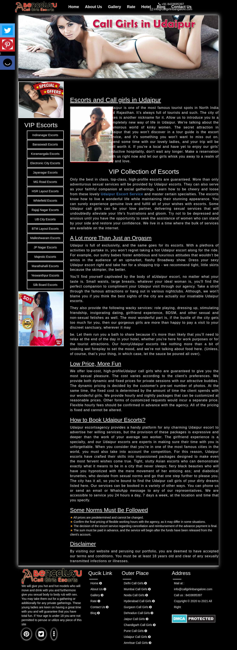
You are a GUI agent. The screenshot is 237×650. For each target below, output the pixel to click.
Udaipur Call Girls (137, 637)
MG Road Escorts (45, 182)
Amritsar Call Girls (137, 642)
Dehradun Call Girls (138, 613)
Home (73, 7)
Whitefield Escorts (45, 200)
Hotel (146, 7)
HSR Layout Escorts (45, 191)
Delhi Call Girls (135, 583)
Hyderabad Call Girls (139, 601)
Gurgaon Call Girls (138, 607)
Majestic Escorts (45, 256)
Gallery (114, 7)
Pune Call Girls (135, 631)
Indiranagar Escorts (45, 135)
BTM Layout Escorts (45, 228)
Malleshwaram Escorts (45, 238)
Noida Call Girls (136, 595)
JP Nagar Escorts (45, 247)
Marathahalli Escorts (45, 266)
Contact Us (99, 607)
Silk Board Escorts (45, 285)
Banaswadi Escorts (45, 144)
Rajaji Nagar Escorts (45, 210)
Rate (131, 7)
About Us (93, 7)
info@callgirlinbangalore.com (171, 9)
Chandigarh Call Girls (140, 625)
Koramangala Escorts (45, 153)
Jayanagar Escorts (45, 172)
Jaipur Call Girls (136, 619)
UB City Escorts (45, 219)
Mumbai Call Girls (137, 589)
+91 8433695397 (171, 4)
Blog (95, 613)
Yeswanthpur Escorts (45, 275)
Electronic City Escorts (45, 163)
